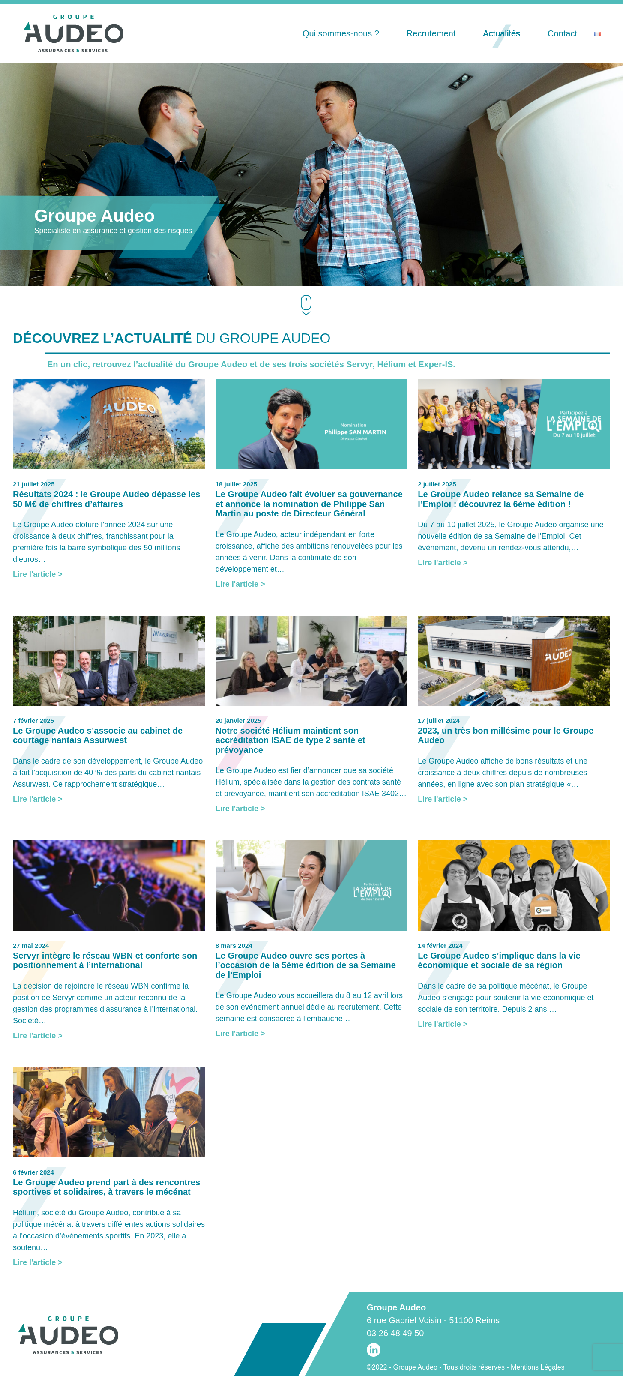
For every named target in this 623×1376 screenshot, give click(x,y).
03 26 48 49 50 (395, 1333)
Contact (562, 33)
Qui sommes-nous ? (341, 33)
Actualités (501, 33)
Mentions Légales (537, 1367)
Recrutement (431, 33)
